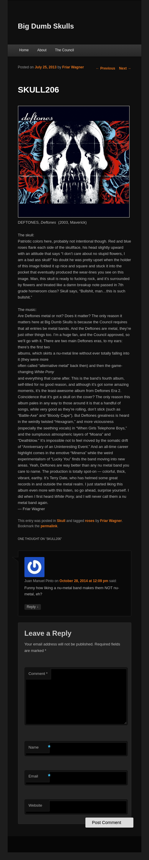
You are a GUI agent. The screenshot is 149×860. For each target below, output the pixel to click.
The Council (64, 50)
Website (35, 805)
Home (24, 50)
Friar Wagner (73, 67)
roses (90, 521)
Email (39, 776)
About (41, 50)
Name (39, 747)
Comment (38, 673)
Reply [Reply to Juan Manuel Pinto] (33, 607)
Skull (61, 521)
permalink (49, 526)
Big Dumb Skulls (46, 26)
